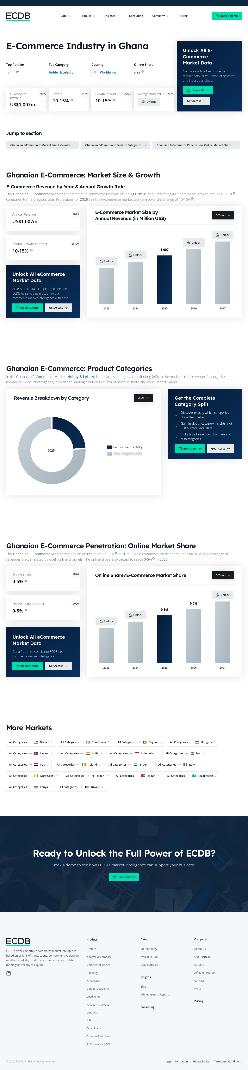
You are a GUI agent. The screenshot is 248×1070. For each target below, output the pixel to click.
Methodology (148, 949)
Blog (143, 986)
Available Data (149, 957)
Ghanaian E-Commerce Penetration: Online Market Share (196, 145)
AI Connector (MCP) (99, 1044)
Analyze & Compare (99, 957)
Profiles (91, 949)
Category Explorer (98, 988)
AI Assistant (94, 981)
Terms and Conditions (228, 1061)
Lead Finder (94, 996)
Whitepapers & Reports (155, 994)
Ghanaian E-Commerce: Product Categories (115, 145)
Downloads (94, 1028)
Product (88, 16)
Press (197, 988)
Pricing (183, 16)
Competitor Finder (98, 965)
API (89, 1020)
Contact (199, 980)
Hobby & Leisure (61, 72)
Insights (112, 16)
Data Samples (149, 964)
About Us (200, 949)
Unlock (149, 102)
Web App (92, 1012)
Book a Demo (227, 16)
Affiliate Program (205, 972)
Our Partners (202, 957)
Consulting (136, 16)
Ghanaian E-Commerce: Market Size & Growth (42, 145)
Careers (199, 964)
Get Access (196, 101)
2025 (144, 398)
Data (65, 16)
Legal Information (176, 1061)
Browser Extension (98, 1036)
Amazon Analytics (98, 1004)
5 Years (223, 215)
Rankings (92, 973)
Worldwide (108, 72)
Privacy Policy (200, 1061)
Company (160, 16)
